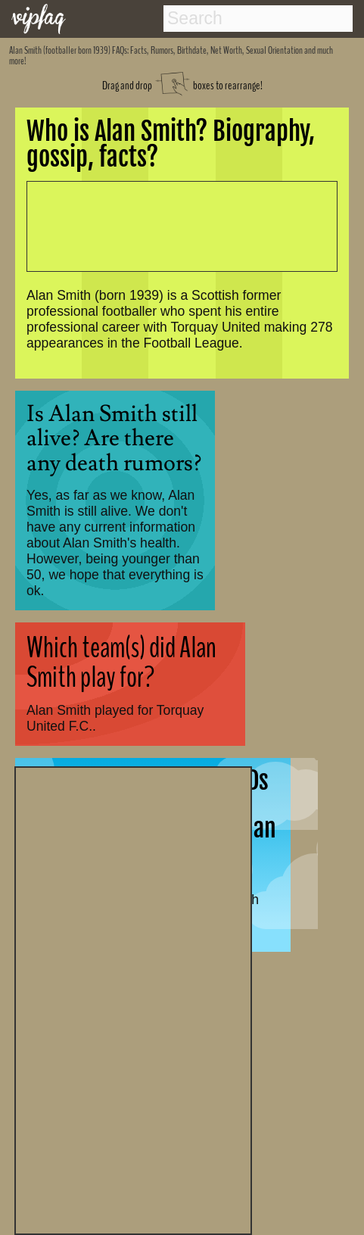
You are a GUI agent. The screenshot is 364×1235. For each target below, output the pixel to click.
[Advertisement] (133, 999)
